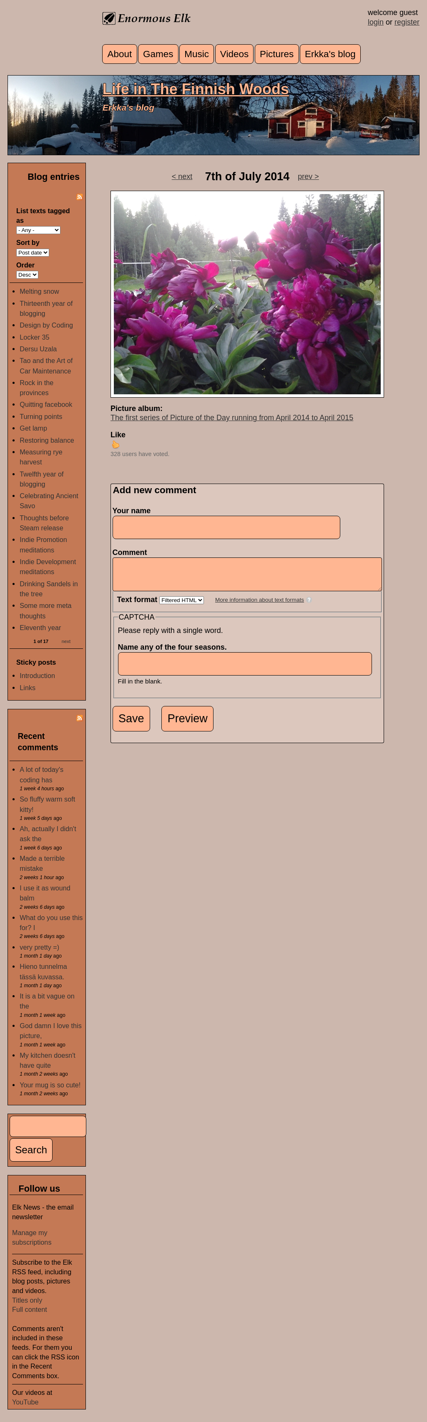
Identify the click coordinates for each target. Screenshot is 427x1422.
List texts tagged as (43, 215)
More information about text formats (259, 606)
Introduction (37, 675)
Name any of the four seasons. (175, 653)
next (66, 640)
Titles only (27, 1300)
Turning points (41, 416)
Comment (132, 552)
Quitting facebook (46, 404)
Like (118, 435)
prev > (308, 176)
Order (25, 265)
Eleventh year (40, 627)
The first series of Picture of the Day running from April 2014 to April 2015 (232, 417)
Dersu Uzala (38, 349)
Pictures (277, 54)
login (376, 22)
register (406, 22)
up (116, 444)
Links (27, 687)
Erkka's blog (330, 54)
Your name (132, 511)
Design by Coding (46, 325)
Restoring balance (47, 440)
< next (182, 176)
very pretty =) (39, 947)
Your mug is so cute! (50, 1085)
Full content (29, 1309)
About (119, 54)
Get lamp (33, 428)
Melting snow (39, 291)
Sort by (28, 242)
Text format (138, 606)
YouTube (25, 1402)
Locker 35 (34, 337)
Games (158, 54)
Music (196, 54)
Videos (234, 54)
